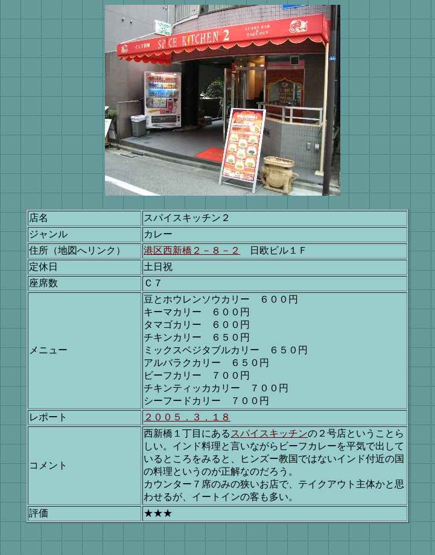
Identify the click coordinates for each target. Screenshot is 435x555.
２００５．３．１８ (187, 417)
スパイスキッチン (269, 433)
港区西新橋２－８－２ (192, 250)
